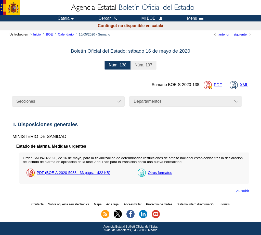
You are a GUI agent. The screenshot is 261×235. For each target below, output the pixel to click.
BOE (49, 34)
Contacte (37, 204)
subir (245, 191)
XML (244, 85)
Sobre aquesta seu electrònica (68, 204)
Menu (195, 18)
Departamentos (147, 101)
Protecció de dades (159, 204)
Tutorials (224, 204)
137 (143, 65)
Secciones (25, 101)
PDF (218, 85)
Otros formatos (160, 173)
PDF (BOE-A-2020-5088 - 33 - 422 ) (73, 173)
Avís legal (112, 204)
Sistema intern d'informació (195, 204)
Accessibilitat (132, 204)
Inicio (37, 34)
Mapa (98, 204)
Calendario (66, 34)
